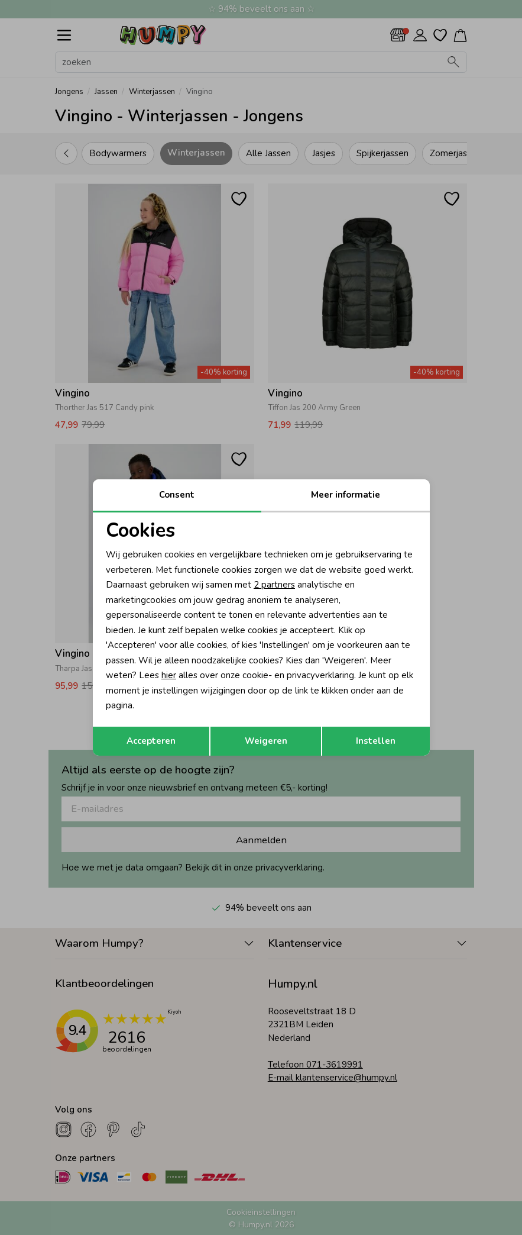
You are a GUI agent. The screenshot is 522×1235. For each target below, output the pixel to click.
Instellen (375, 741)
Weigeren (266, 741)
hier (168, 675)
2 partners (274, 585)
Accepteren (151, 741)
